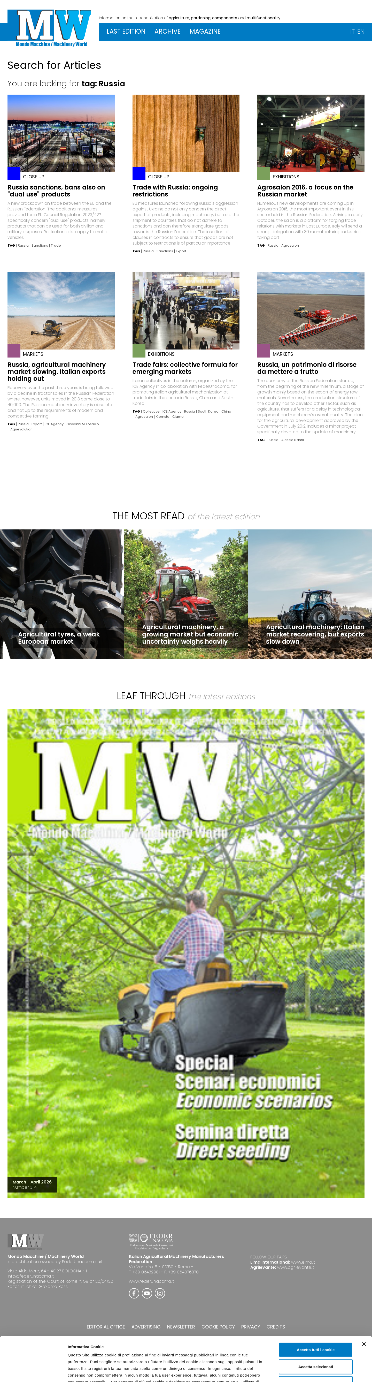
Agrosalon (290, 245)
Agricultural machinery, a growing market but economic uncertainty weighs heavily (190, 634)
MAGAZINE (205, 31)
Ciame (178, 417)
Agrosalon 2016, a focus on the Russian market (305, 191)
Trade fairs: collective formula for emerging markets (185, 368)
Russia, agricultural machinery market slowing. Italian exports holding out (56, 371)
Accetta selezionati (315, 1328)
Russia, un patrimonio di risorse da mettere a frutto (307, 368)
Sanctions (40, 245)
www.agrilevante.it (295, 1267)
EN (361, 31)
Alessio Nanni (292, 440)
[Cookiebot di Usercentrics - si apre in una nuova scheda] (33, 1372)
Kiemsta (162, 417)
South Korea (208, 411)
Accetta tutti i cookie (316, 1311)
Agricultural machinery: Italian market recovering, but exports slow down (315, 634)
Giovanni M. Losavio (82, 424)
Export (181, 251)
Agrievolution (21, 429)
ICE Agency (54, 424)
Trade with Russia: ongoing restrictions (175, 191)
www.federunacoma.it (151, 1281)
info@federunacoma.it (30, 1276)
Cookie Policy (207, 1350)
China (226, 411)
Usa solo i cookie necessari (315, 1345)
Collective (151, 411)
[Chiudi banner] (364, 1306)
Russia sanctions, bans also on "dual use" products (56, 191)
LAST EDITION (126, 31)
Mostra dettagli (272, 1372)
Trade (56, 245)
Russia (23, 245)
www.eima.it (303, 1262)
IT (352, 31)
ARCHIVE (167, 31)
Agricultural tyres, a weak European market (59, 638)
